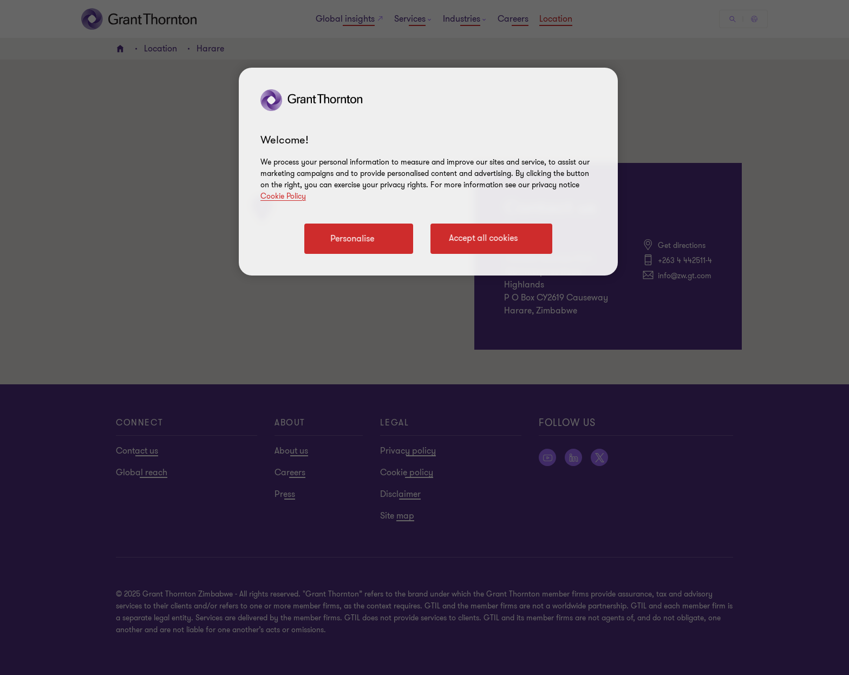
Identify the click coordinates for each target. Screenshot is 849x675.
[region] (428, 172)
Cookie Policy (283, 196)
